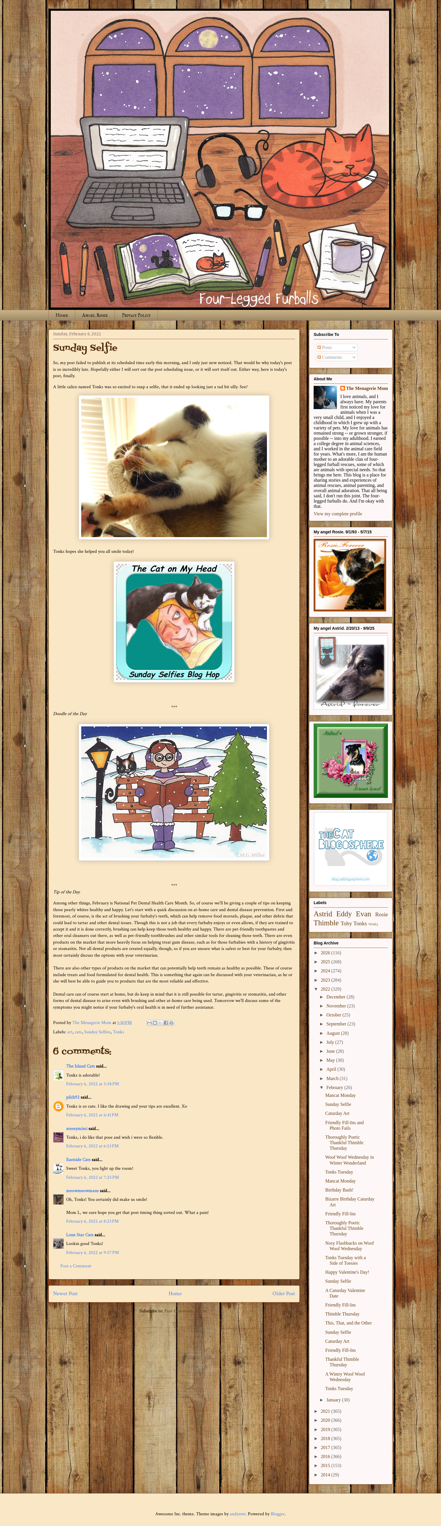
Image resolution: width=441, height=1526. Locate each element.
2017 (326, 1447)
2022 (326, 989)
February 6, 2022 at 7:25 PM (92, 1177)
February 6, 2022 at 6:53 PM (92, 1146)
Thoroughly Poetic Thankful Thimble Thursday (344, 1143)
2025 (326, 961)
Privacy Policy (136, 315)
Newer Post (65, 1293)
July (330, 1042)
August (333, 1033)
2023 (326, 980)
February (335, 1087)
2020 (326, 1420)
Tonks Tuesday (339, 1171)
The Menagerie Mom (367, 388)
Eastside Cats (78, 1160)
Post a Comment (75, 1266)
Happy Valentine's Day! (347, 1272)
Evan (363, 914)
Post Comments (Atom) (187, 1311)
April (331, 1069)
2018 (326, 1438)
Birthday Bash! (339, 1189)
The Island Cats (80, 1066)
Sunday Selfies (97, 1032)
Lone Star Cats (79, 1235)
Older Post (283, 1293)
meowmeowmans (82, 1191)
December (336, 996)
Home (62, 315)
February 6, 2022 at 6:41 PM (92, 1115)
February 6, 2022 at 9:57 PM (92, 1253)
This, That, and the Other (348, 1322)
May (331, 1060)
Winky (373, 924)
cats (78, 1032)
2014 (326, 1474)
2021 (326, 1411)
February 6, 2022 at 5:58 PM (92, 1084)
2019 (326, 1429)
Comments (329, 357)
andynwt (237, 1514)
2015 (326, 1465)
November (336, 1005)
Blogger (278, 1514)
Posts (324, 347)
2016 (326, 1456)
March (333, 1078)
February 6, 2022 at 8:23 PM (92, 1221)
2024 (326, 970)
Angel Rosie (95, 315)
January (334, 1399)
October (334, 1014)
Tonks (118, 1032)
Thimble (326, 923)
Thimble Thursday (342, 1313)
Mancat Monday (340, 1095)
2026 (326, 952)
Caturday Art (337, 1113)
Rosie (381, 914)
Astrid (323, 914)
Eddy (344, 914)
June (331, 1051)
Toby (346, 923)
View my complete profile (338, 513)
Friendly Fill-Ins (340, 1213)
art (70, 1032)
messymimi (76, 1129)
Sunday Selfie (338, 1104)
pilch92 (72, 1097)
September (336, 1023)
